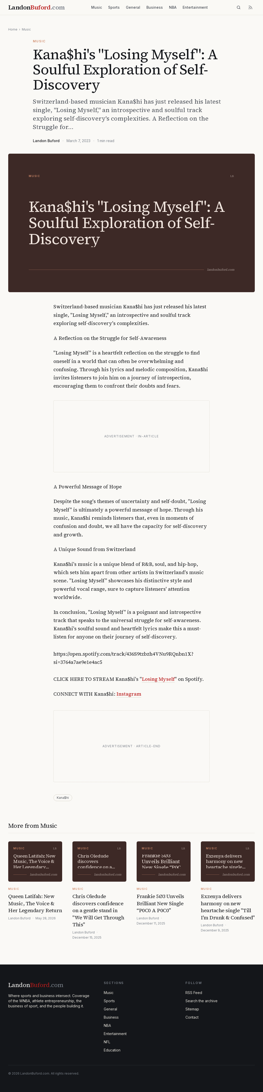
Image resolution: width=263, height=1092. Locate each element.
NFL (107, 1042)
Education (112, 1050)
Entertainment (195, 7)
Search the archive (201, 1001)
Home (12, 29)
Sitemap (192, 1009)
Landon (35, 985)
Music (96, 7)
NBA (172, 7)
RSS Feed (193, 992)
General (133, 7)
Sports (114, 7)
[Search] (238, 7)
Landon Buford (46, 141)
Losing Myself (158, 679)
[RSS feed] (250, 7)
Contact (192, 1017)
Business (154, 7)
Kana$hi (63, 798)
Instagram (129, 694)
